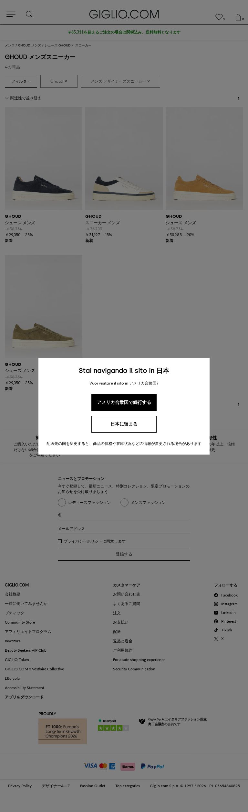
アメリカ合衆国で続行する (124, 402)
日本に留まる (124, 424)
